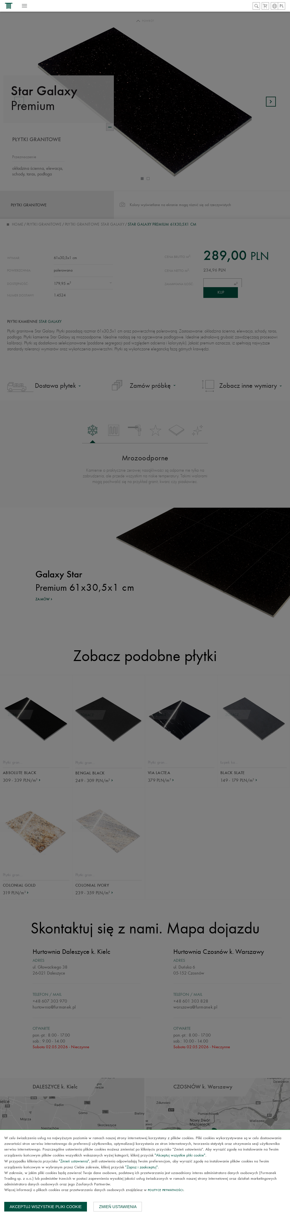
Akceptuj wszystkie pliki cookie (46, 1206)
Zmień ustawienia (118, 1206)
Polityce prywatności (165, 1190)
